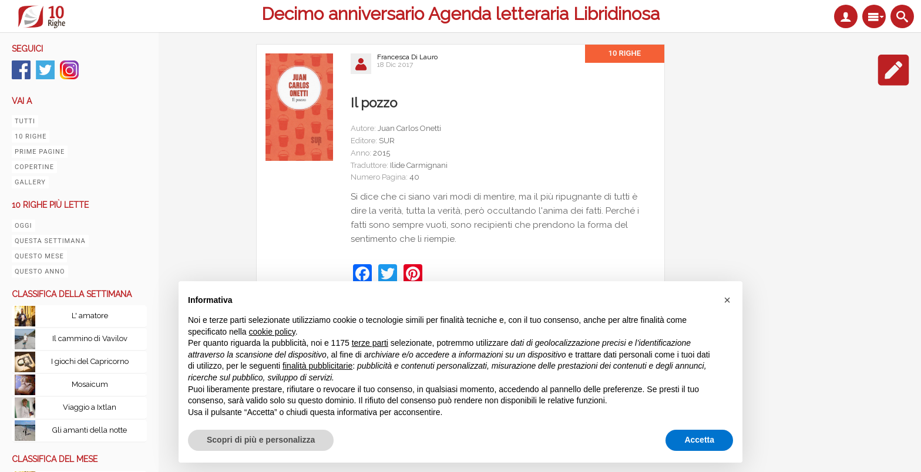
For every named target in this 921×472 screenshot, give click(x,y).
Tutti (25, 121)
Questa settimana (50, 241)
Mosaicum (90, 384)
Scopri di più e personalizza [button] (261, 439)
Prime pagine (40, 152)
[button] (727, 300)
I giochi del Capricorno (90, 361)
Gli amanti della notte (89, 430)
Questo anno (40, 271)
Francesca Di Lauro (407, 57)
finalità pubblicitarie (317, 365)
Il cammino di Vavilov (89, 338)
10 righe (30, 136)
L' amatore (90, 315)
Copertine (34, 167)
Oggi (23, 226)
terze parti (370, 343)
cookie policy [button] (272, 331)
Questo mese (39, 256)
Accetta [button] (699, 439)
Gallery (30, 182)
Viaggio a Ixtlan (89, 407)
